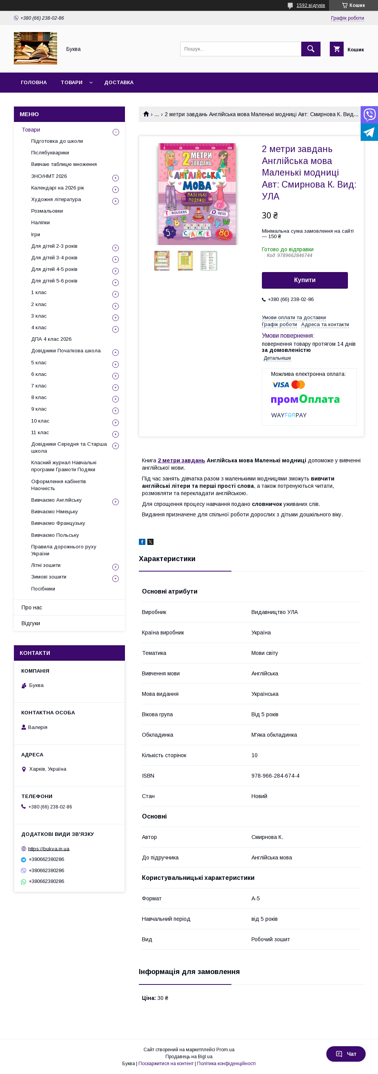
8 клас (39, 397)
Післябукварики (50, 153)
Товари (72, 82)
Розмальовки (47, 211)
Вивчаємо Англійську (56, 500)
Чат (346, 1053)
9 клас (39, 409)
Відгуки (31, 623)
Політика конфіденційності (226, 1063)
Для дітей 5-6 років (54, 281)
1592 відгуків (311, 5)
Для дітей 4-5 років (54, 269)
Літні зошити (46, 565)
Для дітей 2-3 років (54, 246)
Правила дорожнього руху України (63, 550)
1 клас (39, 292)
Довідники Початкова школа (66, 350)
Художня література (56, 199)
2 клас (39, 304)
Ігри (35, 234)
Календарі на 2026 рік (57, 188)
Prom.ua (225, 1049)
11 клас (40, 432)
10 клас (40, 421)
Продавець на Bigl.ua (189, 1056)
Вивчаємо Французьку (58, 523)
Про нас (32, 607)
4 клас (39, 327)
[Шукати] (311, 49)
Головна (34, 82)
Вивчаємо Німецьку (54, 511)
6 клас (39, 374)
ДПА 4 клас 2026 (51, 339)
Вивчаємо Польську (55, 535)
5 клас (39, 362)
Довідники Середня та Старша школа (69, 447)
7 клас (39, 386)
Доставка (118, 82)
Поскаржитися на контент (166, 1063)
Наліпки (40, 222)
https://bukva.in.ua (48, 848)
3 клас (39, 316)
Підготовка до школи (57, 141)
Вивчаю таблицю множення (64, 164)
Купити (305, 280)
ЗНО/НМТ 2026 (49, 176)
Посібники (43, 589)
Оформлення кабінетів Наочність (58, 485)
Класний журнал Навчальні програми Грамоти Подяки (63, 466)
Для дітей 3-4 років (54, 257)
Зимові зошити (48, 577)
